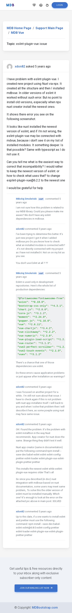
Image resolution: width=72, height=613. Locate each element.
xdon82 (20, 66)
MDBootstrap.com (45, 607)
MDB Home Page (19, 28)
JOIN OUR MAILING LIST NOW (36, 588)
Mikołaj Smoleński (26, 198)
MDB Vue (17, 33)
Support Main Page (49, 28)
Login (59, 5)
